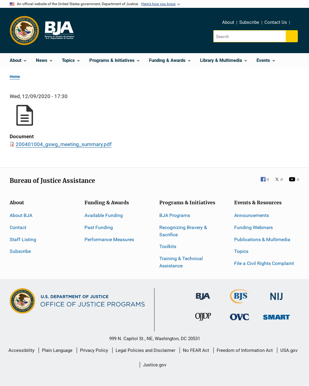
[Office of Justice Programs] (24, 30)
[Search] (250, 36)
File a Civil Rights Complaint (264, 263)
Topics (241, 251)
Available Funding (103, 215)
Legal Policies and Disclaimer (145, 350)
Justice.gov (154, 365)
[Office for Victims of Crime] (239, 317)
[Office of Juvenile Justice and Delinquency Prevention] (203, 318)
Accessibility (21, 350)
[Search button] (292, 36)
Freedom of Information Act (245, 350)
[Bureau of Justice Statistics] (240, 301)
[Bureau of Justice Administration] (203, 293)
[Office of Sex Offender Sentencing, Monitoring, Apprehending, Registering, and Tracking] (276, 315)
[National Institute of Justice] (276, 294)
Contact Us (275, 22)
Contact (18, 227)
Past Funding (98, 227)
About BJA (21, 215)
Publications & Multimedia (262, 239)
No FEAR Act (196, 350)
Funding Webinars (253, 227)
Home (15, 76)
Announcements (251, 215)
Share (296, 23)
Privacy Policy (94, 350)
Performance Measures (109, 239)
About (228, 22)
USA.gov (289, 350)
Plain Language (57, 350)
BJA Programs (174, 215)
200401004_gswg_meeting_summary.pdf (64, 144)
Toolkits (167, 246)
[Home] (59, 30)
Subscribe (249, 22)
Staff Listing (23, 239)
